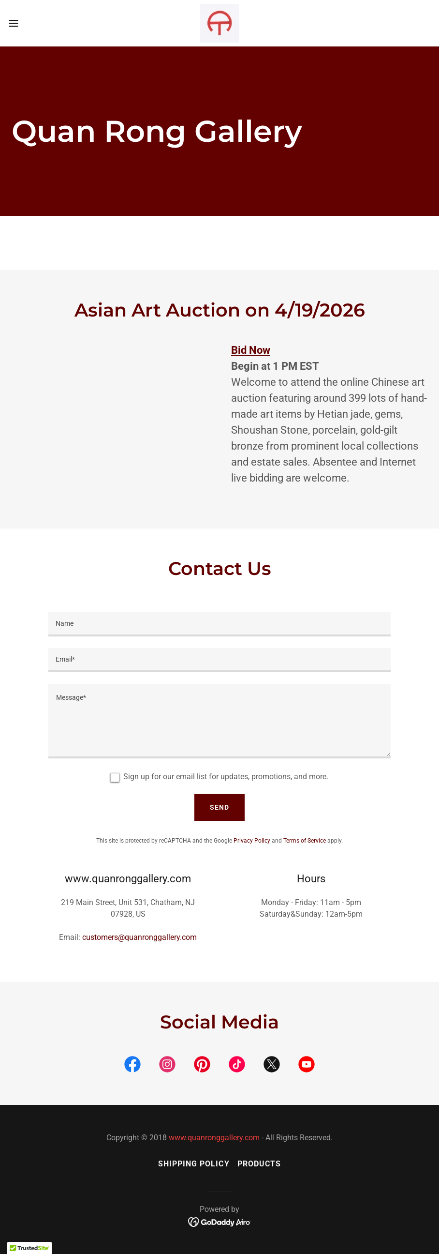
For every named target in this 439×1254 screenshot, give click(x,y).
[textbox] (219, 624)
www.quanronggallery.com (214, 1137)
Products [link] (259, 1163)
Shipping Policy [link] (193, 1163)
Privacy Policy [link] (252, 840)
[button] (36, 23)
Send (219, 807)
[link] (219, 23)
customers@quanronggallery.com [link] (139, 937)
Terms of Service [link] (304, 840)
